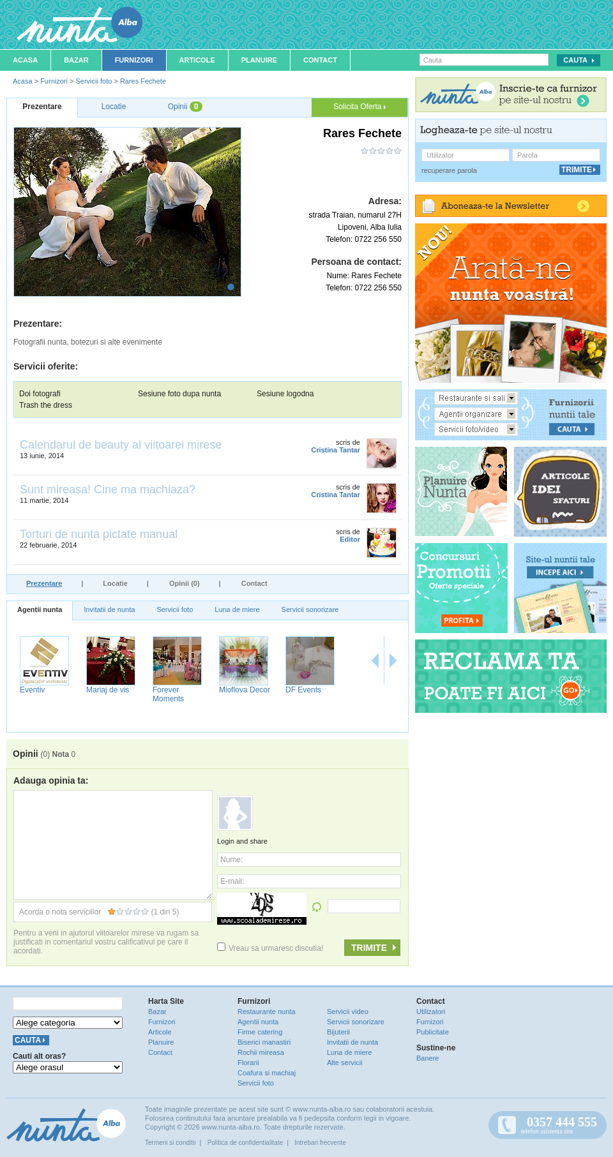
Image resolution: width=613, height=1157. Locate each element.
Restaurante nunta (267, 1011)
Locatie (115, 583)
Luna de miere (237, 609)
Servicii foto (93, 81)
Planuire (259, 60)
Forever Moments (168, 694)
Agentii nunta (39, 609)
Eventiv (32, 689)
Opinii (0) (184, 583)
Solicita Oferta (359, 106)
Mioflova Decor (244, 689)
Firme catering (260, 1032)
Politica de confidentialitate (245, 1142)
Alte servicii (345, 1062)
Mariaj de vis (107, 689)
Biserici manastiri (264, 1042)
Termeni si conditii (170, 1142)
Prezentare (44, 583)
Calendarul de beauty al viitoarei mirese (121, 444)
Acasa (25, 60)
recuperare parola (449, 170)
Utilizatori (430, 1011)
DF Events (303, 689)
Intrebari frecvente (320, 1142)
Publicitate (432, 1032)
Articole (197, 60)
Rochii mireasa (261, 1052)
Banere (427, 1058)
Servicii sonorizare (310, 609)
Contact (320, 60)
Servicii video (347, 1011)
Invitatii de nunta (109, 609)
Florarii (248, 1062)
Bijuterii (338, 1032)
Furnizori (134, 60)
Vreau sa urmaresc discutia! (270, 948)
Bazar (76, 60)
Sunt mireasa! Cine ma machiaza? (107, 489)
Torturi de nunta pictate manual (99, 534)
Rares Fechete (143, 81)
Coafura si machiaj (267, 1073)
